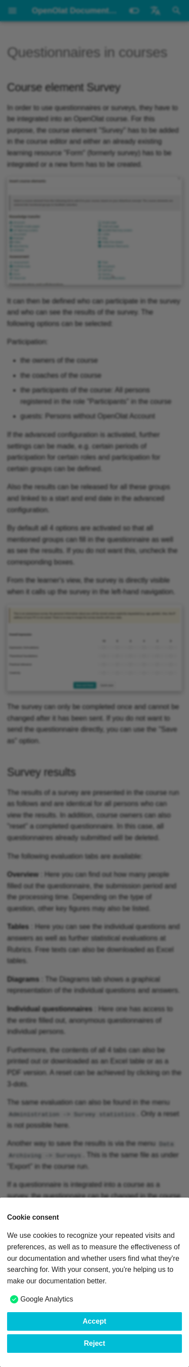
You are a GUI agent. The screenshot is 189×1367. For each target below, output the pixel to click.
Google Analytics (46, 1299)
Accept (94, 1321)
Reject (94, 1343)
